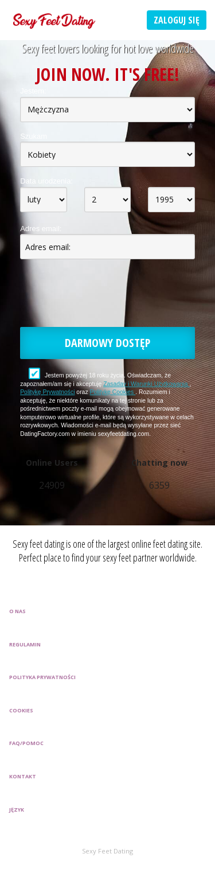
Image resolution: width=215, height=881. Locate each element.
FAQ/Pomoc (26, 743)
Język (16, 809)
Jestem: (33, 91)
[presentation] (107, 295)
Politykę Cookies (112, 392)
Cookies (21, 710)
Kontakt (22, 776)
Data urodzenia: (46, 181)
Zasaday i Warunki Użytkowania (146, 384)
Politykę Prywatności (47, 392)
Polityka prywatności (42, 677)
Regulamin (25, 644)
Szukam (33, 136)
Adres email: (40, 228)
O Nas (17, 611)
